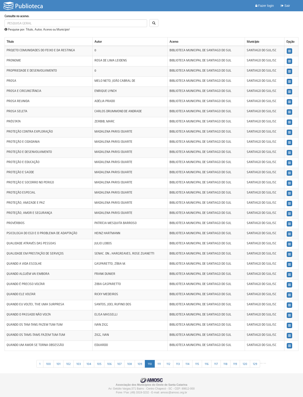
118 (225, 364)
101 (58, 364)
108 (129, 364)
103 (78, 364)
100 (48, 364)
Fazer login (264, 5)
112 (168, 364)
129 (255, 364)
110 (150, 364)
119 (235, 364)
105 (99, 364)
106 (109, 364)
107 (119, 364)
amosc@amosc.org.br (173, 392)
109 (140, 364)
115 (197, 364)
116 (207, 364)
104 (89, 364)
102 (68, 364)
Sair (285, 5)
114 (188, 364)
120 (245, 364)
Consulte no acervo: (17, 16)
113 (178, 364)
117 (216, 364)
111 (159, 364)
